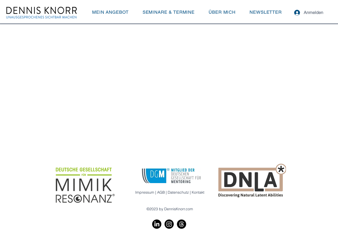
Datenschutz (178, 192)
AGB (161, 192)
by (161, 209)
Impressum (144, 192)
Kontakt (198, 192)
